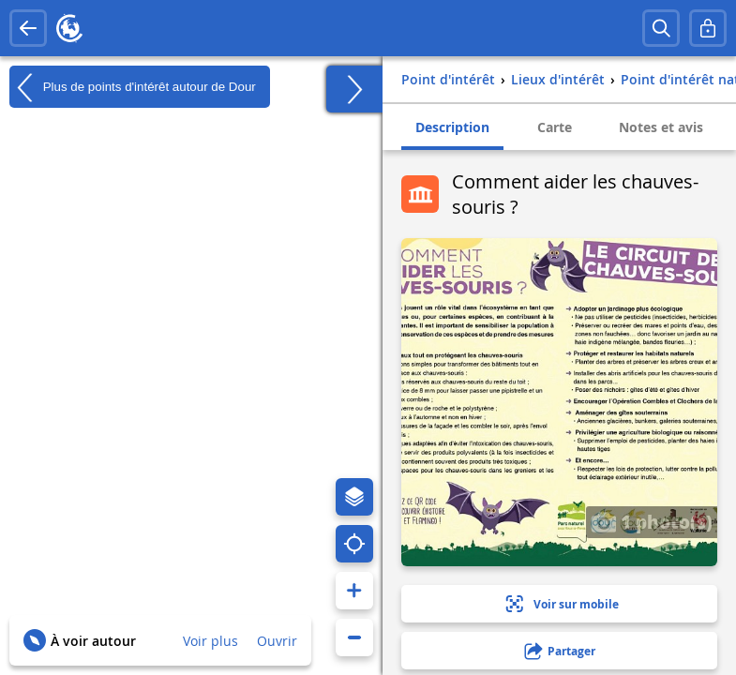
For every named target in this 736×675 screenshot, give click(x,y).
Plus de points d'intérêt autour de (132, 87)
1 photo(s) (652, 521)
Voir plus (210, 641)
